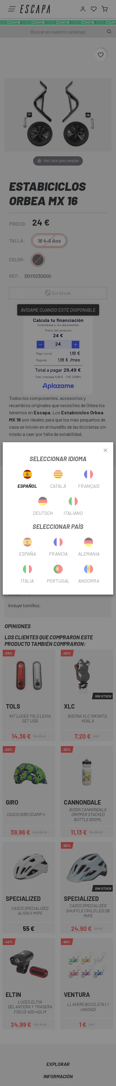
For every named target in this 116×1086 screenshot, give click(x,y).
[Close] (105, 450)
